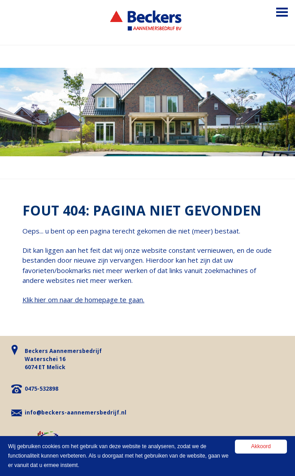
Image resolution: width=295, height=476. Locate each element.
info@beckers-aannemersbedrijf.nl (75, 412)
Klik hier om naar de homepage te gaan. (83, 299)
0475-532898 (41, 388)
